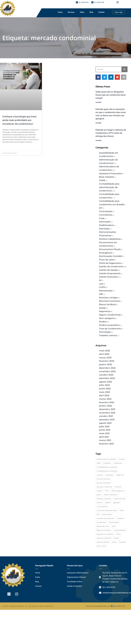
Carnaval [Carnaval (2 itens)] (121, 459)
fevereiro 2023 (106, 361)
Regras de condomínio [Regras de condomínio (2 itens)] (104, 530)
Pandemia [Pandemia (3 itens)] (120, 518)
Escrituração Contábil (110, 256)
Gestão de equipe (108, 270)
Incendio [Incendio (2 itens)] (99, 503)
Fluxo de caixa (106, 259)
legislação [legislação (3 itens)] (116, 503)
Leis (101, 284)
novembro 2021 (107, 412)
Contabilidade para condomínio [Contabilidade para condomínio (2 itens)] (107, 467)
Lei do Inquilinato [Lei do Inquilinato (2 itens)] (102, 506)
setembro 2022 (107, 378)
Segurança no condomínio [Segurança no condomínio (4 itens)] (105, 534)
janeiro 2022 (105, 406)
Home (60, 12)
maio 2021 (104, 433)
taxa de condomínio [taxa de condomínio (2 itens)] (103, 542)
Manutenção (106, 290)
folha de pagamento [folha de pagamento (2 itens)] (117, 491)
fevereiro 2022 (106, 402)
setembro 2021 (107, 419)
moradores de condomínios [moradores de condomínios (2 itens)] (105, 518)
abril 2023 (104, 354)
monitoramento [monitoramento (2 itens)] (107, 514)
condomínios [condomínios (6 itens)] (118, 463)
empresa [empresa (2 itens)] (99, 491)
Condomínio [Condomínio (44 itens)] (107, 463)
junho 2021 (104, 430)
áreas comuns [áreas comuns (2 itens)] (101, 546)
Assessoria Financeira (110, 173)
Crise (101, 218)
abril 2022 (104, 395)
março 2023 (105, 357)
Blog (91, 12)
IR (100, 280)
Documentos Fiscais (110, 249)
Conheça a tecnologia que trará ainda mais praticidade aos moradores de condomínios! (19, 120)
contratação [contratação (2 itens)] (109, 475)
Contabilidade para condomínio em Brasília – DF (112, 204)
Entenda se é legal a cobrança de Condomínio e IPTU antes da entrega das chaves (111, 133)
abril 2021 (104, 437)
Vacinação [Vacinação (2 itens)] (122, 542)
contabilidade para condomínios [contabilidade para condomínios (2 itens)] (107, 471)
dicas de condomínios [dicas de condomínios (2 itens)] (104, 483)
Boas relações (106, 177)
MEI (101, 294)
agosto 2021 (105, 423)
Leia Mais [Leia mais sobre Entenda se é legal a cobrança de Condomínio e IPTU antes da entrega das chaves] (98, 140)
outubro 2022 (106, 375)
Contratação (105, 211)
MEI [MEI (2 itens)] (98, 514)
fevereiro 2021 (106, 443)
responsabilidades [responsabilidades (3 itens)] (120, 530)
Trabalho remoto (108, 335)
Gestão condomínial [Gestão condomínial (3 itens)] (110, 495)
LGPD (102, 287)
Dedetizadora (106, 225)
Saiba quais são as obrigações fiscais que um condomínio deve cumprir (111, 95)
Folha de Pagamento (110, 263)
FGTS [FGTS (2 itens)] (107, 491)
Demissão (104, 228)
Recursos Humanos (109, 301)
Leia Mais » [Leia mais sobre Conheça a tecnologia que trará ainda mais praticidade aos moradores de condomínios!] (6, 147)
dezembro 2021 (107, 409)
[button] (98, 77)
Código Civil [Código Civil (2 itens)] (120, 475)
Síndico (103, 321)
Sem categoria (107, 318)
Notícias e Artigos (108, 297)
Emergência (105, 253)
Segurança (104, 311)
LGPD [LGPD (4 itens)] (121, 510)
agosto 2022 (105, 381)
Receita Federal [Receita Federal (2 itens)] (114, 522)
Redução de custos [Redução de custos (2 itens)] (103, 526)
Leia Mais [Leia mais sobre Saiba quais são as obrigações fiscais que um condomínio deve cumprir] (98, 102)
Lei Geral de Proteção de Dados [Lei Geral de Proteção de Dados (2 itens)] (107, 510)
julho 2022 (104, 385)
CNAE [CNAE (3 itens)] (98, 463)
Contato (101, 12)
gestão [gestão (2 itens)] (99, 495)
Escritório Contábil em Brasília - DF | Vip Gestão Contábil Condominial (27, 606)
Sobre (82, 12)
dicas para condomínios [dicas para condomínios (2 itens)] (104, 487)
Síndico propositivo (109, 325)
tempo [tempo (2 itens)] (114, 542)
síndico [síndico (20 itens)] (118, 534)
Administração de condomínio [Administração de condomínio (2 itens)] (106, 459)
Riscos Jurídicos (107, 304)
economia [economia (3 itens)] (118, 487)
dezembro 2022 (107, 368)
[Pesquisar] (124, 69)
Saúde (102, 308)
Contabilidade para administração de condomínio (109, 187)
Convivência (105, 215)
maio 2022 (104, 392)
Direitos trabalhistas (110, 239)
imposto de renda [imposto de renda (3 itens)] (119, 499)
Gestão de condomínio (111, 266)
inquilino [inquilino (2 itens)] (107, 503)
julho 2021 (104, 426)
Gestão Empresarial (109, 273)
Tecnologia (105, 332)
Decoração (105, 221)
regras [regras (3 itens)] (113, 526)
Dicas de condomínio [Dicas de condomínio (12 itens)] (103, 479)
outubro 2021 (106, 416)
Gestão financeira (108, 277)
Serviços (71, 12)
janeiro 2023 (105, 364)
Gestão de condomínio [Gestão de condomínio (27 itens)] (104, 499)
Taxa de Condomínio (110, 328)
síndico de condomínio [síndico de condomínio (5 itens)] (104, 538)
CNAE (102, 180)
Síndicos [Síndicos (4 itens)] (116, 538)
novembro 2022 (107, 371)
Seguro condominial (110, 315)
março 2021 (105, 440)
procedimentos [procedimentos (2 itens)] (101, 522)
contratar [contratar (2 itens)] (100, 475)
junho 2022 (105, 388)
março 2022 (105, 399)
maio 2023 (104, 350)
